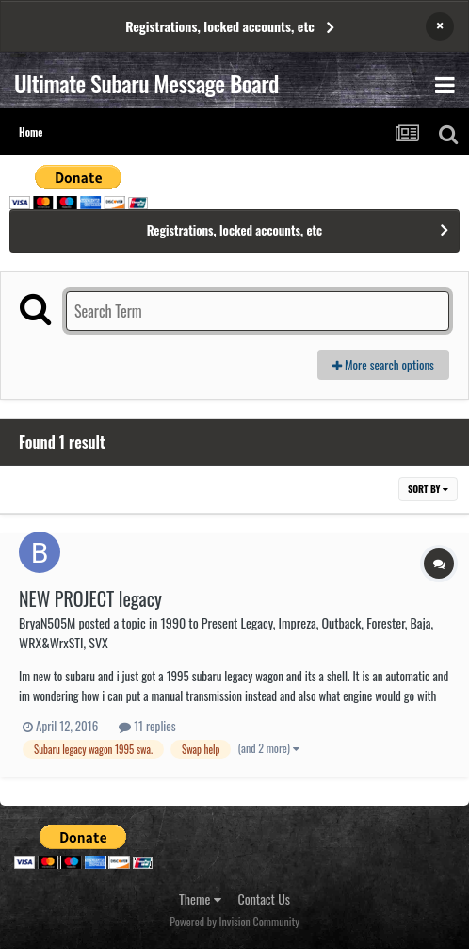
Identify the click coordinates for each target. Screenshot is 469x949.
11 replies (147, 725)
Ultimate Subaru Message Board (146, 83)
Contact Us (264, 898)
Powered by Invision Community (234, 921)
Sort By (428, 489)
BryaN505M (47, 622)
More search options (383, 364)
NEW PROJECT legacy (90, 598)
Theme (200, 898)
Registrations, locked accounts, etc (220, 26)
